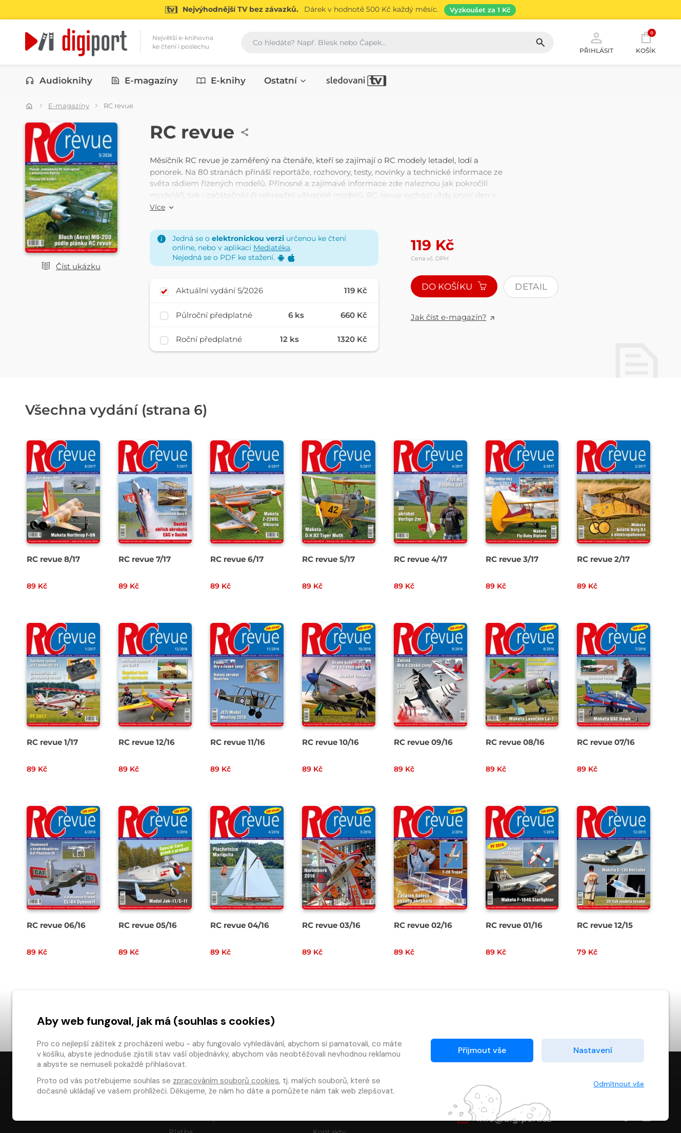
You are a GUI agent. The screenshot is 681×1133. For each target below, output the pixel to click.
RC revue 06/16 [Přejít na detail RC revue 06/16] (56, 925)
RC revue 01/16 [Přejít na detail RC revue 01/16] (514, 925)
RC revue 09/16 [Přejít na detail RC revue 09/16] (423, 742)
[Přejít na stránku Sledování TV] (340, 9)
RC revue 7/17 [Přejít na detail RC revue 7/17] (144, 559)
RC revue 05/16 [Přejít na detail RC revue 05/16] (147, 925)
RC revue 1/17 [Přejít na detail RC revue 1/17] (52, 742)
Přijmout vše (482, 1050)
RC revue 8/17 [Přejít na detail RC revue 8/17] (53, 559)
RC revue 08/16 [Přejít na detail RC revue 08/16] (515, 742)
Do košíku (454, 286)
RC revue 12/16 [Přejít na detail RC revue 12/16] (146, 742)
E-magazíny (144, 80)
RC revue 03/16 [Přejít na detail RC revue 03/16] (331, 925)
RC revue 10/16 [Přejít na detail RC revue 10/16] (330, 742)
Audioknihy (58, 80)
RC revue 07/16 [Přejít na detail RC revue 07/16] (606, 742)
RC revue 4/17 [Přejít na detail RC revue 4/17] (420, 559)
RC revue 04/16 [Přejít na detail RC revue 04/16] (239, 925)
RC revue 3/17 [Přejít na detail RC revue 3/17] (512, 559)
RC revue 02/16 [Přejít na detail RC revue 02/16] (423, 925)
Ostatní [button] (285, 80)
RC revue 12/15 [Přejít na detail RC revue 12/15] (605, 925)
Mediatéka (271, 247)
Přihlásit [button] (596, 42)
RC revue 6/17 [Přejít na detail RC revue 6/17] (237, 559)
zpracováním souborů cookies (226, 1081)
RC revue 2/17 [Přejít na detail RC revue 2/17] (603, 559)
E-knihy (221, 80)
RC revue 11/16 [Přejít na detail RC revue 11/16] (237, 742)
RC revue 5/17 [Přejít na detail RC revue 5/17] (328, 559)
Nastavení (592, 1050)
